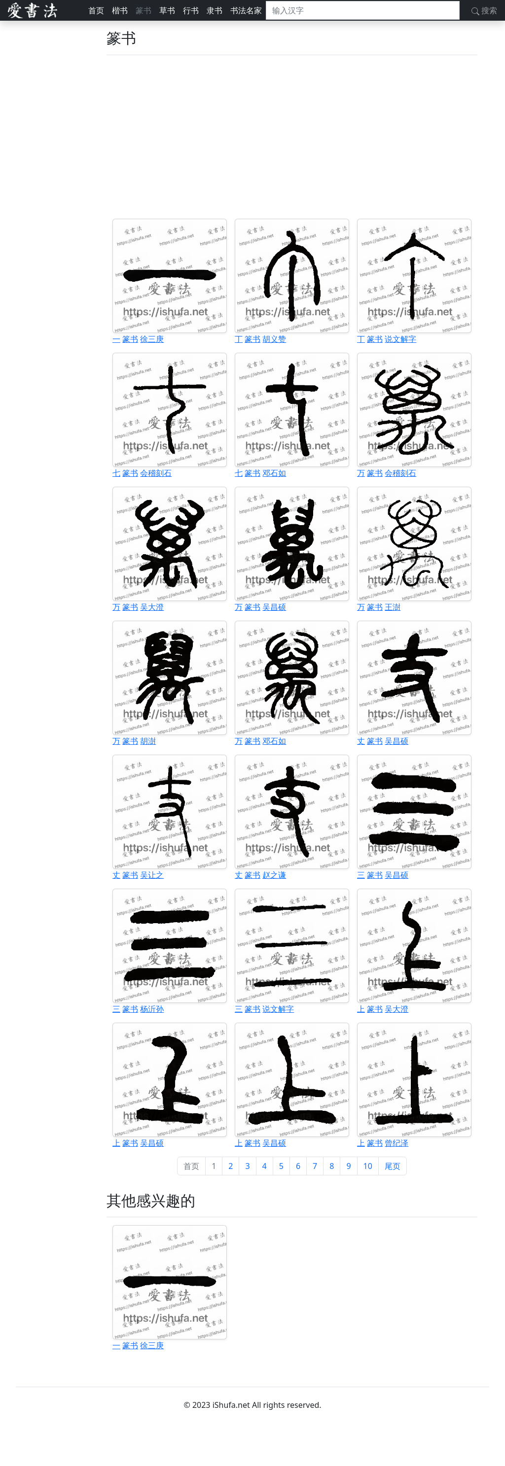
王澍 (392, 606)
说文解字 (400, 338)
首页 (96, 10)
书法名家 (246, 10)
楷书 (120, 10)
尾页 (392, 1166)
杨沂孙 (152, 1008)
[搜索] (363, 10)
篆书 (143, 10)
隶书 (214, 10)
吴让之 (152, 874)
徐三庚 (152, 338)
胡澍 (148, 740)
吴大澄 (152, 606)
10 (367, 1166)
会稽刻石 (156, 472)
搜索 (484, 10)
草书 (167, 10)
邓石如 (274, 472)
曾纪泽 (396, 1142)
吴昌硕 (274, 606)
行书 (191, 10)
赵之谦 (274, 874)
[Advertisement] (291, 137)
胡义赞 (274, 338)
